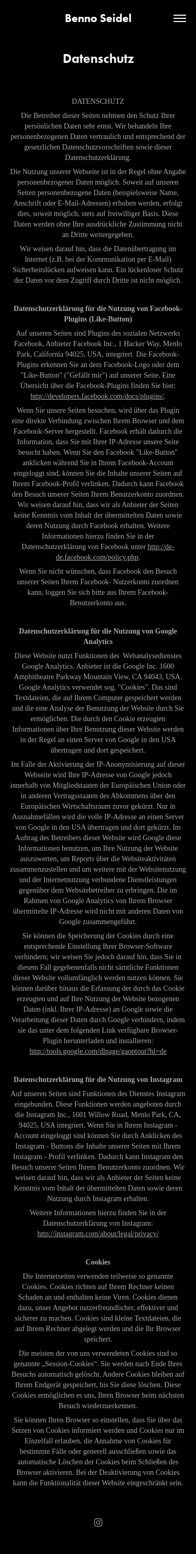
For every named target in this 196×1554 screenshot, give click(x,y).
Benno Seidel (98, 18)
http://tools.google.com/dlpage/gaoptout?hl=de (97, 1051)
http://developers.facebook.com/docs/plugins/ (97, 396)
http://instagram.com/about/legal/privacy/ (97, 1234)
